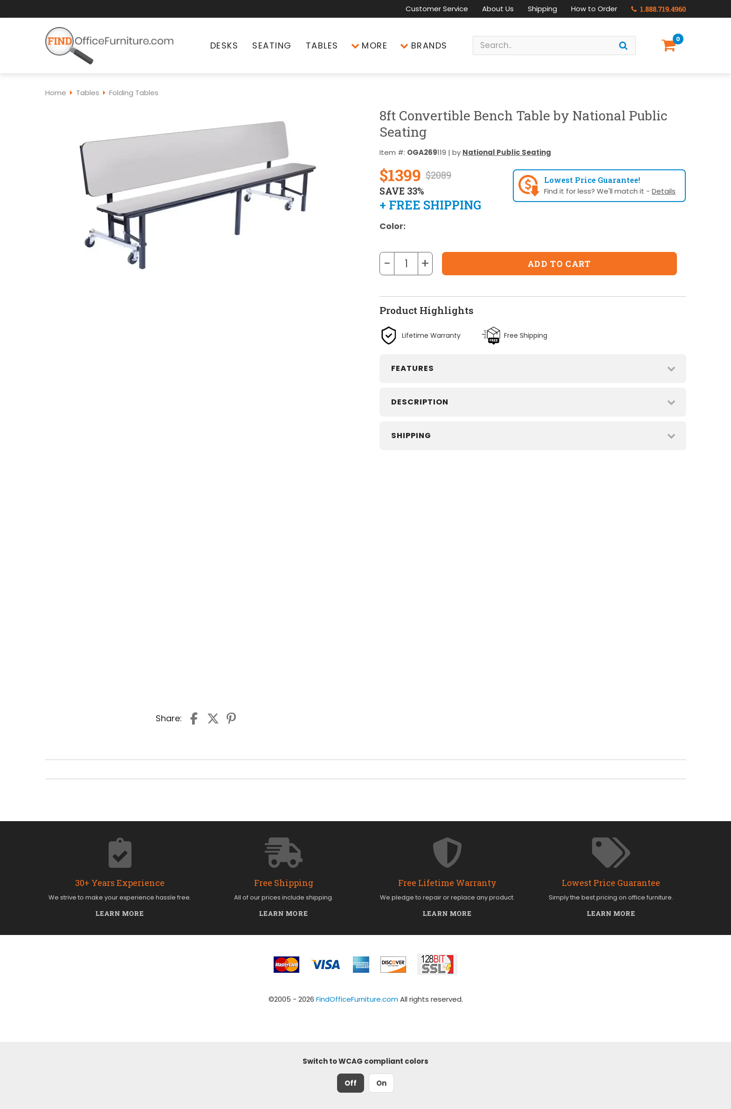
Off (351, 1083)
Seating (272, 45)
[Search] (623, 45)
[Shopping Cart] (670, 45)
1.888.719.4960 (658, 9)
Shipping (542, 9)
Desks (224, 45)
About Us (498, 9)
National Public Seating (506, 152)
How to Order (594, 9)
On (381, 1083)
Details (664, 191)
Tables (322, 45)
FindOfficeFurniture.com (357, 999)
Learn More (120, 913)
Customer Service (437, 9)
